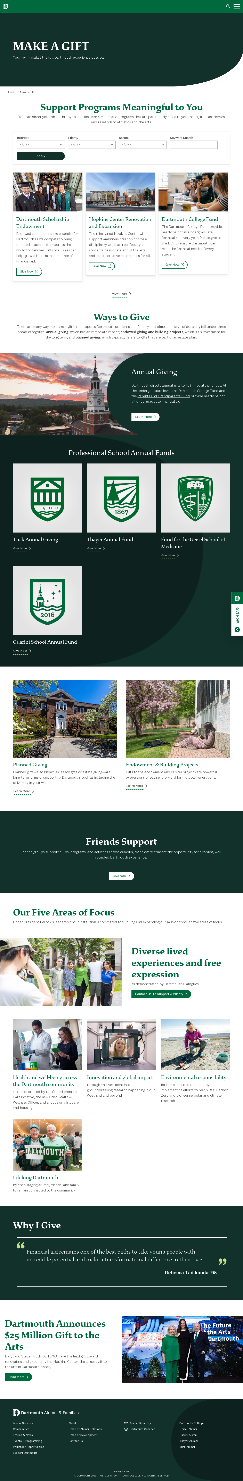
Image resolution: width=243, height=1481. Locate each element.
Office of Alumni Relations (85, 1429)
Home (12, 92)
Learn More (143, 417)
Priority (73, 138)
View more (119, 293)
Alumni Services (23, 1423)
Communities (21, 1429)
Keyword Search (181, 138)
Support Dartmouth (25, 1452)
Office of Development (83, 1435)
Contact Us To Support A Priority (159, 994)
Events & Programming (27, 1441)
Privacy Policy (121, 1472)
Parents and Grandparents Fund (164, 396)
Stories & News (23, 1435)
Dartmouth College (191, 1423)
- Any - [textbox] (24, 144)
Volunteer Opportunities (28, 1447)
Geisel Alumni (188, 1429)
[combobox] (41, 145)
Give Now (26, 271)
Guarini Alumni (188, 1435)
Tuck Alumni (187, 1447)
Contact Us (75, 1441)
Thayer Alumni (188, 1441)
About (72, 1423)
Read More (16, 1377)
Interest (23, 138)
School (124, 138)
